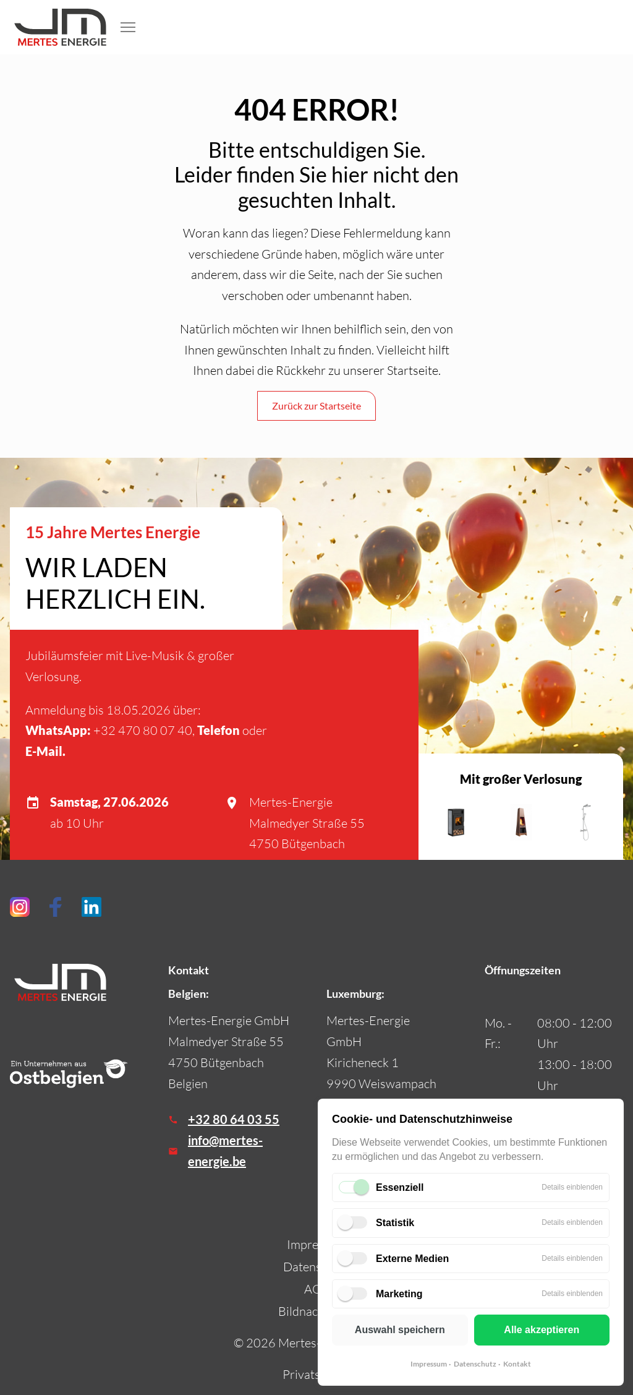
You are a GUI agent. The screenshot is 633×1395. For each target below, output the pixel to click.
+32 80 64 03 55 (233, 1119)
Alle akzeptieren (541, 1329)
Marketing (399, 1294)
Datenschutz (475, 1363)
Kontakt (517, 1363)
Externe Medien (412, 1258)
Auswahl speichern (400, 1329)
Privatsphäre (317, 1374)
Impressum (428, 1363)
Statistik (395, 1222)
